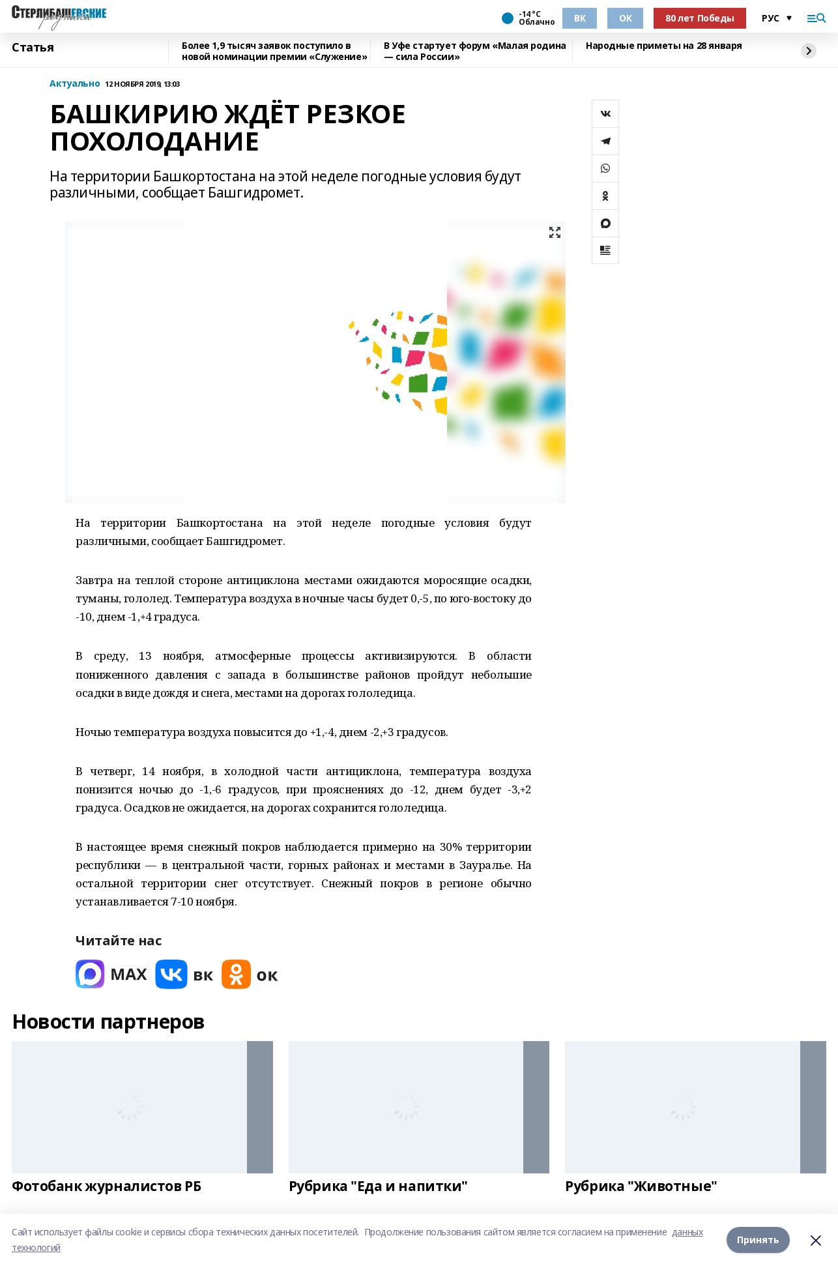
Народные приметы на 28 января (664, 46)
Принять (758, 1239)
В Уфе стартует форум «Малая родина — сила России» (475, 51)
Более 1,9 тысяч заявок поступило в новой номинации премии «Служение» (274, 51)
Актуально (75, 83)
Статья (32, 47)
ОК (625, 18)
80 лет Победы (699, 18)
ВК (579, 18)
